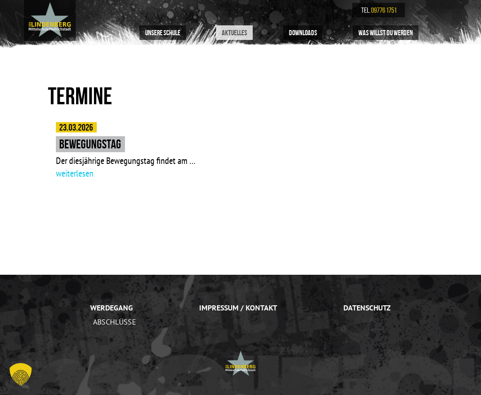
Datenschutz (367, 307)
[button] (20, 374)
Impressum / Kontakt (238, 307)
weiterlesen (74, 173)
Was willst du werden (385, 32)
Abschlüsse (114, 322)
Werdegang (111, 307)
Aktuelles (234, 32)
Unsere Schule (162, 32)
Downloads (303, 32)
